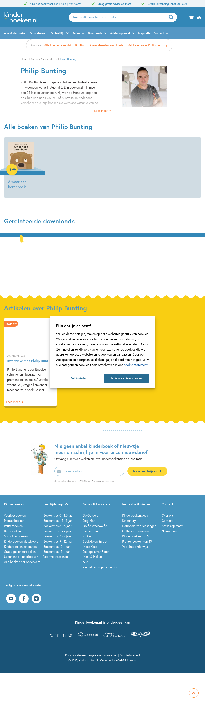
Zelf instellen (78, 378)
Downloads (95, 33)
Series (76, 33)
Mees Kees (90, 546)
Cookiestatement (130, 655)
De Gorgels (90, 515)
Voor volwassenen (55, 556)
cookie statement (136, 365)
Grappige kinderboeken (20, 552)
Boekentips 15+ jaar (56, 552)
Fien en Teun (91, 531)
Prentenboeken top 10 (137, 541)
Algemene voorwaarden (103, 655)
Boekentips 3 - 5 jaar (57, 526)
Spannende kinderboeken (21, 556)
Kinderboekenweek (135, 515)
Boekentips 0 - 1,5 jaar (58, 515)
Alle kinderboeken (15, 33)
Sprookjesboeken (16, 536)
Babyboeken (12, 531)
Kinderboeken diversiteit (20, 546)
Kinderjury (129, 520)
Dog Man (89, 520)
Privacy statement (76, 655)
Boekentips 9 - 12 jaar (58, 541)
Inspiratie (144, 33)
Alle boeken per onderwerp (22, 562)
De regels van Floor (96, 552)
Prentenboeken (14, 520)
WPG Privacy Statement (90, 481)
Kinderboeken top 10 (136, 536)
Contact (159, 33)
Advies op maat (120, 33)
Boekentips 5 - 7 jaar (57, 531)
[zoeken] (172, 17)
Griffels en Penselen (135, 531)
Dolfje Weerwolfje (95, 526)
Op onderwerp (38, 33)
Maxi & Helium (92, 556)
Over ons (168, 515)
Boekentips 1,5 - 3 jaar (58, 520)
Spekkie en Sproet (95, 541)
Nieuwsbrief (170, 531)
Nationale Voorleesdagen (139, 526)
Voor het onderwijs (135, 546)
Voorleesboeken (15, 515)
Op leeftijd (57, 33)
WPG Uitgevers (127, 660)
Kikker (87, 536)
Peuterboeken (13, 526)
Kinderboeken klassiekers (21, 541)
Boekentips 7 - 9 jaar (57, 536)
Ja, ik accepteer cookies (126, 378)
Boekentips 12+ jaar (56, 546)
